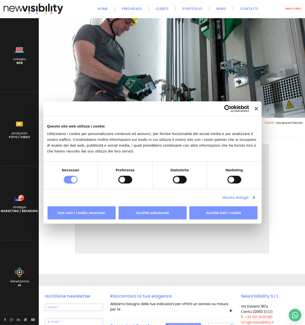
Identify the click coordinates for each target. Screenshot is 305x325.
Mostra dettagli (235, 197)
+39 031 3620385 (259, 317)
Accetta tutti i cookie (223, 213)
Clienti (162, 9)
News (221, 9)
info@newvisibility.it (257, 322)
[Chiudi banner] (256, 108)
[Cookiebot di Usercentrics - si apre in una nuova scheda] (228, 108)
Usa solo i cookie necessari (81, 213)
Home (102, 9)
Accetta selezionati (152, 213)
